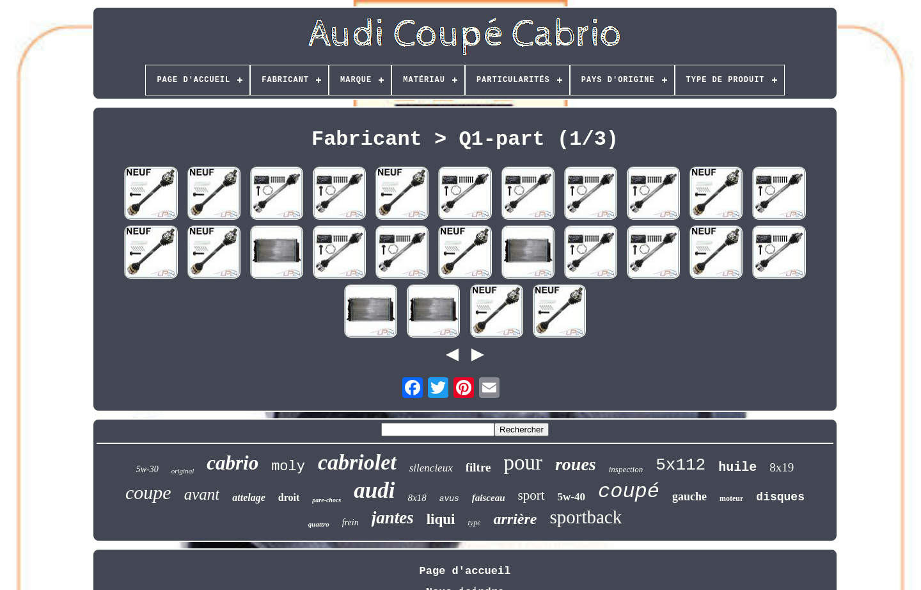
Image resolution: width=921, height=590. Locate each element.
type (474, 522)
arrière (515, 519)
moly (288, 467)
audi (374, 490)
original (182, 471)
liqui (441, 519)
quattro (318, 524)
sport (531, 495)
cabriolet (357, 462)
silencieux (431, 468)
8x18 (416, 498)
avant (202, 494)
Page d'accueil (465, 571)
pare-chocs (326, 500)
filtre (478, 467)
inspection (626, 469)
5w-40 (571, 497)
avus (449, 499)
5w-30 (147, 469)
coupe (148, 492)
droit (288, 497)
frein (350, 522)
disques (780, 497)
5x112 (680, 465)
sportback (585, 517)
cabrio (232, 463)
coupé (628, 492)
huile (737, 467)
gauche (689, 496)
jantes (393, 517)
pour (522, 462)
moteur (731, 498)
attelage (248, 497)
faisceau (488, 498)
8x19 (781, 467)
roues (575, 464)
